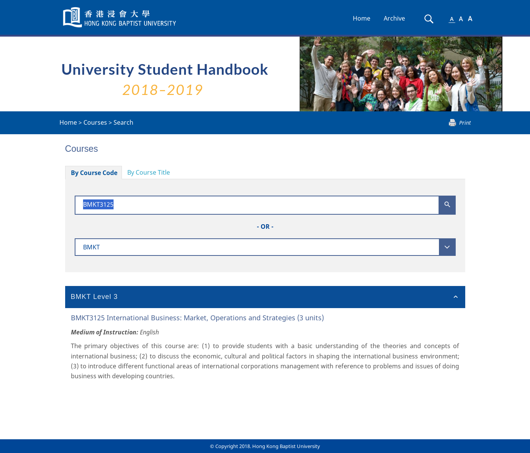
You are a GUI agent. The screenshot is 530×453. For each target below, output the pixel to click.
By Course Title (148, 172)
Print (465, 122)
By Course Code (94, 173)
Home (361, 18)
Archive (394, 18)
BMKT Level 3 (94, 296)
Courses (95, 122)
